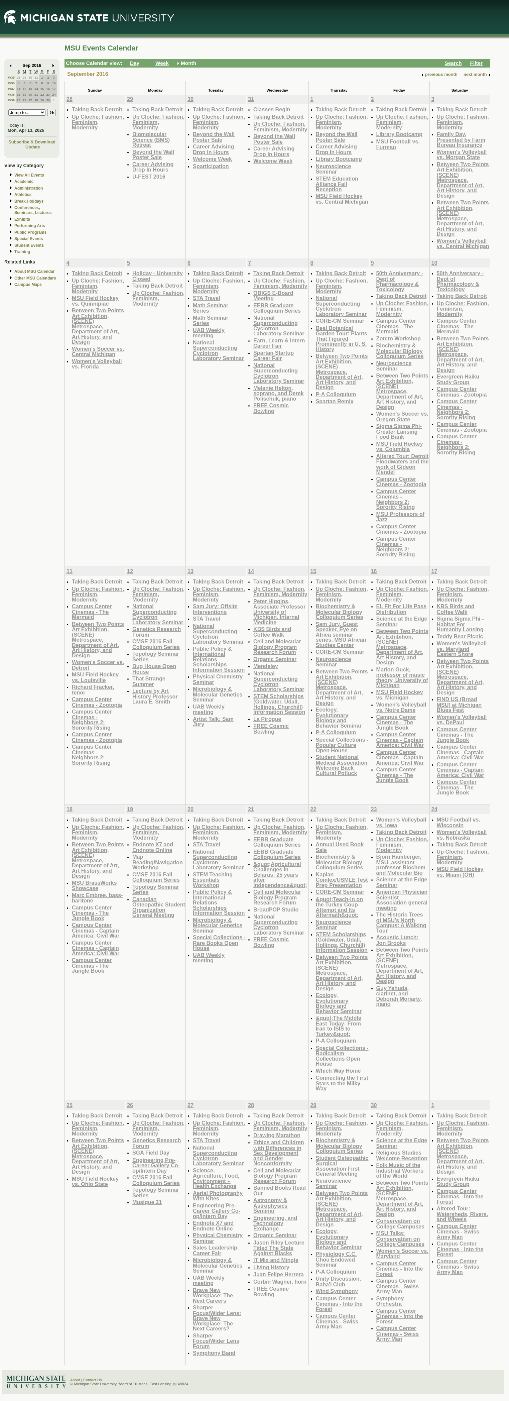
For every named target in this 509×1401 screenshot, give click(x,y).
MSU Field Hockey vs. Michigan (399, 695)
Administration (28, 188)
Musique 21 (147, 1202)
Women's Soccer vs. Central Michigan (98, 351)
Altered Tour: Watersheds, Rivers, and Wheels (462, 1213)
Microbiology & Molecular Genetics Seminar (217, 694)
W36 (11, 83)
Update (32, 146)
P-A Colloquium (336, 394)
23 (48, 94)
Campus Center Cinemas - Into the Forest (339, 1303)
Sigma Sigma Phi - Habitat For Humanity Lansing (460, 624)
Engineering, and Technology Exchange (275, 1223)
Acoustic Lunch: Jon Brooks (397, 940)
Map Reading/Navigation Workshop (157, 862)
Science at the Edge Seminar (401, 621)
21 (36, 94)
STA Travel (206, 298)
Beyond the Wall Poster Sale (153, 154)
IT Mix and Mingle (275, 1260)
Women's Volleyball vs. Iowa (401, 822)
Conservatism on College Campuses (400, 1223)
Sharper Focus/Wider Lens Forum (216, 1340)
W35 (11, 77)
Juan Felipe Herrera (278, 1274)
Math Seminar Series (210, 308)
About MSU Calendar (34, 271)
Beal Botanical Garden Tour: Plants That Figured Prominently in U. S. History (341, 338)
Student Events (29, 245)
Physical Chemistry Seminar (218, 679)
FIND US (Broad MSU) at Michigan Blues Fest (459, 704)
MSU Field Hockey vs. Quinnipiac (95, 301)
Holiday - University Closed (157, 276)
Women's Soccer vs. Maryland (402, 1254)
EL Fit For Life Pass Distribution (401, 609)
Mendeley (265, 666)
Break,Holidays (29, 201)
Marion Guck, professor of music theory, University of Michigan (402, 677)
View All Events (29, 175)
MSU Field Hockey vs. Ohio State (95, 1181)
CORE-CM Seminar (340, 321)
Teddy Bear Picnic (460, 636)
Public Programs (30, 232)
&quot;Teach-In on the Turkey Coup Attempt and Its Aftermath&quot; (339, 907)
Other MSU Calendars (35, 278)
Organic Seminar (274, 659)
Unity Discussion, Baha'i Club (338, 1281)
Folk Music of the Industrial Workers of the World (400, 1170)
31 (36, 77)
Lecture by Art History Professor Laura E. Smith (155, 696)
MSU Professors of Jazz (400, 517)
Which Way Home (338, 1071)
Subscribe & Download (31, 141)
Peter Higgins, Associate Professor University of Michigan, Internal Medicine (279, 611)
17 (54, 89)
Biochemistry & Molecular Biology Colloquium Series (400, 350)
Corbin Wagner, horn (279, 1282)
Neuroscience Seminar (333, 169)
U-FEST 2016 (148, 177)
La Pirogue (267, 719)
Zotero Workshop (398, 338)
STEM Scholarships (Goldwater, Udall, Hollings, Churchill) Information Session (279, 704)
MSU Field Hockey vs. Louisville (95, 677)
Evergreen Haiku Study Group (458, 379)
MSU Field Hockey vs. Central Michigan (342, 199)
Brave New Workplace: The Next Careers (213, 1295)
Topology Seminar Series (155, 656)
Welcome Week (212, 159)
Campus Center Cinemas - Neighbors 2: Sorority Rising (396, 499)
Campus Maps (28, 284)
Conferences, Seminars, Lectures (33, 210)
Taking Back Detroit (97, 109)
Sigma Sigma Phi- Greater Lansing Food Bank (399, 431)
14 (36, 89)
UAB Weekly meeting (209, 333)
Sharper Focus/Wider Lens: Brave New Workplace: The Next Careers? (217, 1317)
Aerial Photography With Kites (218, 1196)
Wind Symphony (337, 1291)
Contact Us (92, 1380)
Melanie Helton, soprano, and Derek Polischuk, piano (278, 393)
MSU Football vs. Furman (398, 144)
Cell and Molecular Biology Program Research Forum (277, 646)
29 (24, 77)
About (75, 1380)
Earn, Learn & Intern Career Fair (279, 343)
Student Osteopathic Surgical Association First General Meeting (342, 1166)
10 (54, 83)
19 (24, 94)
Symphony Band (214, 1353)
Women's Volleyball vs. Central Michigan (463, 243)
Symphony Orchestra (390, 1301)
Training (22, 251)
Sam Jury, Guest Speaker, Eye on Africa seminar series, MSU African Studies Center (341, 634)
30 (30, 77)
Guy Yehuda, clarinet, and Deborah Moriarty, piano (399, 996)
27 (30, 100)
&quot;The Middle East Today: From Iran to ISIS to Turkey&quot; (338, 1026)
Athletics (22, 194)
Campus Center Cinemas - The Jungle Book (396, 722)
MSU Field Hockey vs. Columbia (399, 446)
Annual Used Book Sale (340, 847)
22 (42, 94)
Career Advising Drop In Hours (152, 167)
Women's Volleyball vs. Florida (97, 364)
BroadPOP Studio (275, 909)
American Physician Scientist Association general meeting (402, 900)
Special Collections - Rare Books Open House (219, 942)
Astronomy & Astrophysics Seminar (270, 1205)
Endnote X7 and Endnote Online (152, 847)
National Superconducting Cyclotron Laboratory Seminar (218, 350)
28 (18, 77)
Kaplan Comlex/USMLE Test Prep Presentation (342, 879)
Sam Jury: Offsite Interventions (215, 609)
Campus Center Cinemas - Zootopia (401, 482)
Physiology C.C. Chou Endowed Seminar (336, 1259)
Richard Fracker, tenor (93, 689)
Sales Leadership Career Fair (215, 1250)
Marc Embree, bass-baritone (97, 898)
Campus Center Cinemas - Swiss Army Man (337, 1321)
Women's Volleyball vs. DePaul (462, 720)
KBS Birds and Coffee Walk (272, 632)
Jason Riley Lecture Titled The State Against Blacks (278, 1248)
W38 (11, 94)
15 (42, 89)
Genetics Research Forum (156, 632)
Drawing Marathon (276, 1135)
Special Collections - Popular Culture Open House (342, 745)
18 (18, 94)
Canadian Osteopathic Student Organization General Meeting (158, 907)
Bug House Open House (154, 669)
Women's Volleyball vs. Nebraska (462, 835)
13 (30, 89)
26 (24, 100)
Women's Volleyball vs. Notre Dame (401, 707)
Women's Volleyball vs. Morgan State (462, 154)
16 (48, 89)
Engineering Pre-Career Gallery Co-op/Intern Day (156, 1165)
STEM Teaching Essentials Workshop (213, 879)
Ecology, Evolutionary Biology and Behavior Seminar (339, 718)
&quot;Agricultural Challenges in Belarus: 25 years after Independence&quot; (280, 874)
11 (18, 89)
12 (24, 89)
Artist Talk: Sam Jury (213, 722)
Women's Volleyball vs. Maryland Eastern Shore (462, 648)
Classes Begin (271, 109)
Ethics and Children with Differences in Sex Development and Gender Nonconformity (278, 1152)
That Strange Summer (148, 681)
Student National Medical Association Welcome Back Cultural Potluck (342, 765)
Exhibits (22, 219)
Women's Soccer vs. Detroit (98, 665)
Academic (23, 181)
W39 (11, 100)
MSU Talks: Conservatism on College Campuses (400, 1238)
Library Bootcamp (339, 159)
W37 (11, 89)
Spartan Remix (335, 401)
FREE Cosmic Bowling (271, 408)
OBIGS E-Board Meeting (273, 296)
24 (54, 94)
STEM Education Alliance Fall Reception (337, 184)
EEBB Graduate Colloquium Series (277, 308)
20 (30, 94)
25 (18, 100)
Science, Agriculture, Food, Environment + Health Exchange (216, 1178)
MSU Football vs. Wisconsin (458, 822)
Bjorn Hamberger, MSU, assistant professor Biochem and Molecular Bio (400, 865)
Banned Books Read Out (279, 1190)
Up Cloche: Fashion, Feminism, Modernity (98, 122)
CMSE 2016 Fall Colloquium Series (156, 644)
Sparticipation (211, 166)
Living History (271, 1267)
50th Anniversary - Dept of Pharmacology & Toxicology (399, 281)
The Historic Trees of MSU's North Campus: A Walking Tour (401, 922)
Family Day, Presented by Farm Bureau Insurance (461, 139)
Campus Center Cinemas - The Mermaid (396, 326)
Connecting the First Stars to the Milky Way (342, 1083)
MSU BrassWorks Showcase (94, 885)
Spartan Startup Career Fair (273, 355)
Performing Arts (29, 225)
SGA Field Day (150, 1153)
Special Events (28, 238)
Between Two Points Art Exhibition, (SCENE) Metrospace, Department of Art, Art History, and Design (463, 180)
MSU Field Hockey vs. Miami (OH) (460, 872)
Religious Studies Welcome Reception (401, 1155)
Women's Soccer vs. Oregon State (402, 416)
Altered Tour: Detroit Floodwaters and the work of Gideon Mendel (402, 464)
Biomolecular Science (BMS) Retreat (151, 139)
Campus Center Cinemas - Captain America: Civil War (400, 739)
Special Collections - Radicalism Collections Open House (342, 1056)
